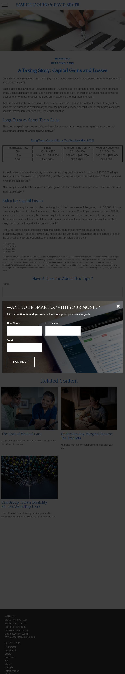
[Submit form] (21, 362)
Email (10, 340)
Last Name (52, 323)
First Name (13, 323)
